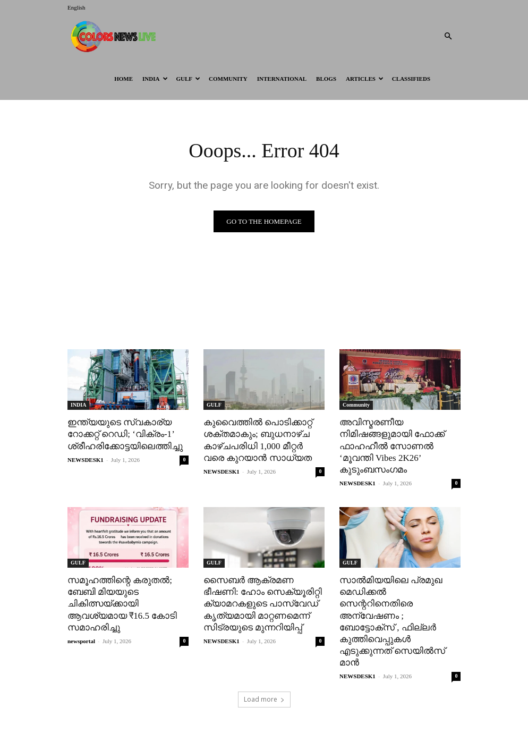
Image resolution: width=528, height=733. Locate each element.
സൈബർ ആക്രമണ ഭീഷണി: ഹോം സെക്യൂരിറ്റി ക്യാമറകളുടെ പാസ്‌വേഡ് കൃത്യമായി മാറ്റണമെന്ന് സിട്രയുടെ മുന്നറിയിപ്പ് (262, 603)
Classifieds (411, 78)
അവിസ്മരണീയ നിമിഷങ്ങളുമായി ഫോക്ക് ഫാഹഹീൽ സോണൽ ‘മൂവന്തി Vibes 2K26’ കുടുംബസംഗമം (392, 445)
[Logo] (115, 36)
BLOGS (326, 78)
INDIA (154, 78)
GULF (188, 78)
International (281, 78)
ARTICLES (365, 78)
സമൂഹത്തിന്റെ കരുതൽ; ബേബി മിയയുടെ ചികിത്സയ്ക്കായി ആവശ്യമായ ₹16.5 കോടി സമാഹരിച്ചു (122, 603)
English (76, 7)
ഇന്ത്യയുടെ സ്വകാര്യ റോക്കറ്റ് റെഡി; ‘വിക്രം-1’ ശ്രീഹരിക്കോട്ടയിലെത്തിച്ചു (125, 434)
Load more (264, 699)
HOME (123, 78)
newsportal (81, 640)
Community (228, 78)
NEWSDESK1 (85, 460)
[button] (448, 36)
